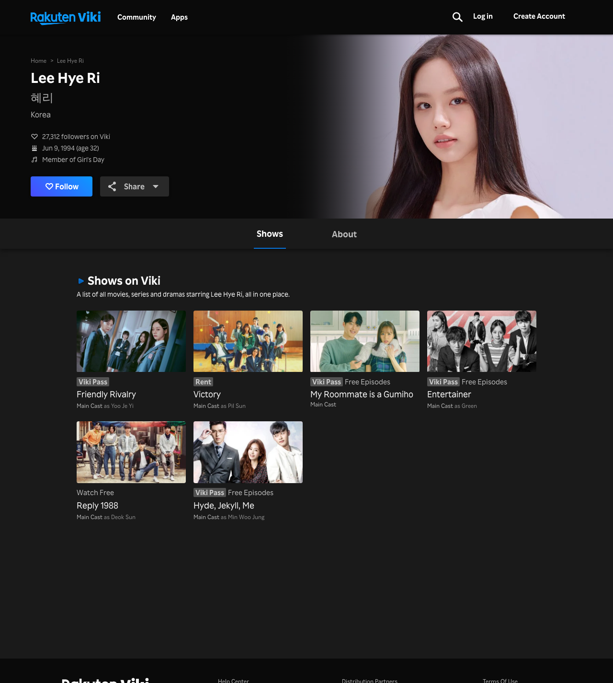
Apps (179, 17)
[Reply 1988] (131, 466)
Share (133, 186)
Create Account (539, 16)
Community (136, 17)
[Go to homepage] (66, 17)
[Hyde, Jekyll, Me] (248, 466)
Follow (62, 186)
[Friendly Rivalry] (131, 356)
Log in (483, 16)
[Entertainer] (481, 356)
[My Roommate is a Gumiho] (365, 356)
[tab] (270, 234)
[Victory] (248, 356)
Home (38, 60)
